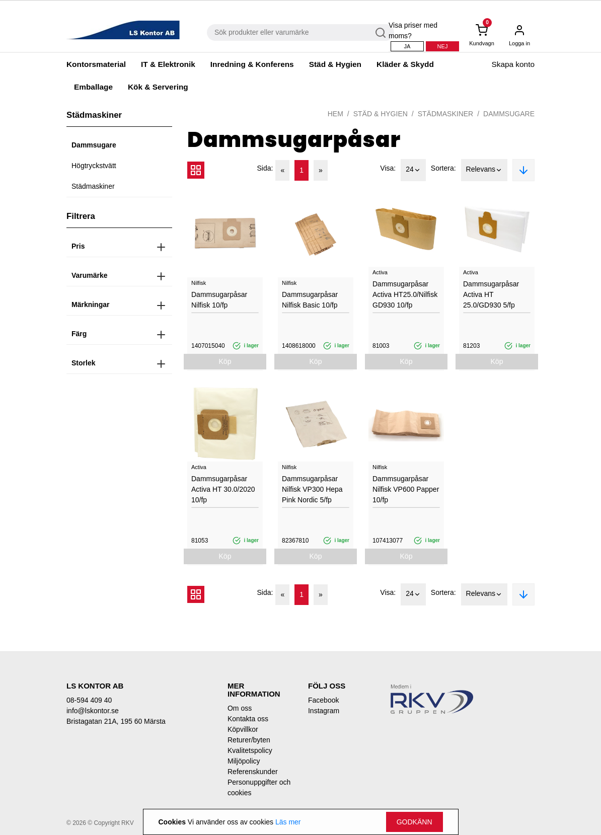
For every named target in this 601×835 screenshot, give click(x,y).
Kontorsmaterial (96, 64)
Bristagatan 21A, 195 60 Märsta (116, 721)
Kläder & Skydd (405, 64)
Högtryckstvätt (93, 166)
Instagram (323, 711)
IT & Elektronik (168, 64)
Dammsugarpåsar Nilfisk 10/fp (219, 299)
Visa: (388, 168)
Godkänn (414, 822)
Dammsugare (93, 145)
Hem (335, 114)
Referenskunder (253, 772)
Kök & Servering (158, 87)
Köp (225, 361)
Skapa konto (513, 64)
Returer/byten (249, 740)
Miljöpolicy (244, 761)
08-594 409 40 (89, 700)
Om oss (240, 708)
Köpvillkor (243, 729)
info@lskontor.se (92, 711)
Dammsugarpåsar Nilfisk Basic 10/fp (310, 299)
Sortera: (443, 168)
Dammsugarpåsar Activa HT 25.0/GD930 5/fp (491, 294)
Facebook (323, 700)
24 (413, 170)
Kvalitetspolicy (250, 750)
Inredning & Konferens (252, 64)
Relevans (484, 170)
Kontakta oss (248, 719)
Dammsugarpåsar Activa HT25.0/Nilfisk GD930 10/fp (404, 294)
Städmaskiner (93, 186)
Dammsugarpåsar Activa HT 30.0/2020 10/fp (223, 489)
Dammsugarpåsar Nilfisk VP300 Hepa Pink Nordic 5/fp (312, 489)
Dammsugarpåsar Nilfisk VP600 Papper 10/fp (405, 489)
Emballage (93, 87)
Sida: (265, 168)
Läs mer (288, 822)
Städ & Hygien (335, 64)
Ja (407, 46)
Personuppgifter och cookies (259, 787)
